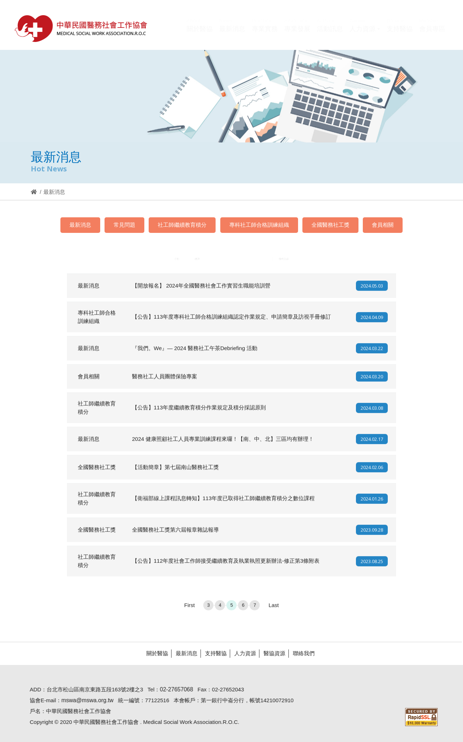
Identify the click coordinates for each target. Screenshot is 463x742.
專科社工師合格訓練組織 (259, 225)
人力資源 (242, 653)
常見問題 (124, 225)
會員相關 (383, 225)
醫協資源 (271, 653)
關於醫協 (154, 653)
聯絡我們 (300, 653)
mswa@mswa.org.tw (84, 700)
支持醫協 (213, 653)
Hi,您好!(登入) (384, 17)
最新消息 (80, 225)
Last (273, 608)
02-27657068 (173, 689)
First (189, 608)
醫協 (81, 28)
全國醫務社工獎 (330, 225)
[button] (364, 33)
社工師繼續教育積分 (182, 225)
